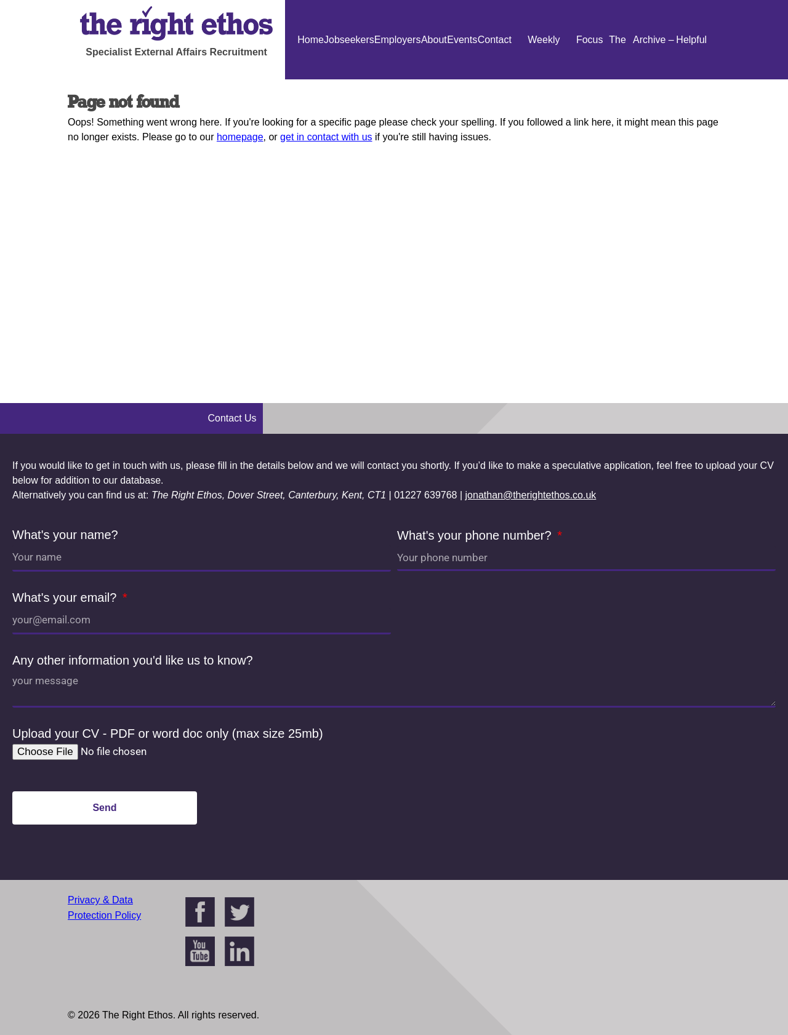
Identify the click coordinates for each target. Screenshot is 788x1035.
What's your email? (66, 597)
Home (310, 39)
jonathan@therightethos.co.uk (531, 495)
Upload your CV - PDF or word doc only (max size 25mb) (167, 733)
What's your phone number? (476, 535)
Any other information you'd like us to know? (132, 660)
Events (462, 39)
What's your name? (65, 534)
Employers (397, 39)
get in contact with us (326, 137)
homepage (240, 137)
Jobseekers (349, 39)
